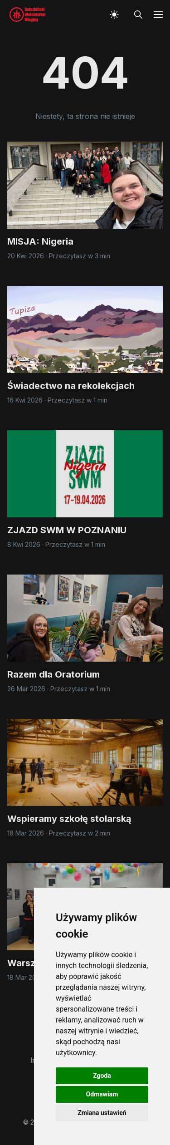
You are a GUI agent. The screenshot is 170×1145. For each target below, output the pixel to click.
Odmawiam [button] (102, 1094)
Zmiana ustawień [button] (102, 1112)
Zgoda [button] (102, 1075)
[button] (116, 14)
